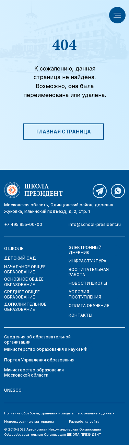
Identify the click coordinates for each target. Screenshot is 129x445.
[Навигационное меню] (117, 15)
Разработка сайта (84, 421)
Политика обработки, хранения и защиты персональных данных (59, 413)
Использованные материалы (29, 421)
